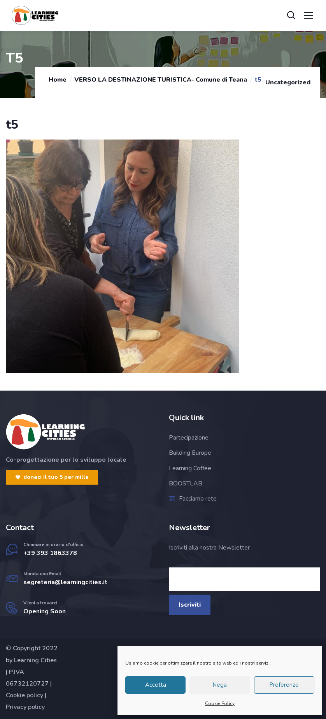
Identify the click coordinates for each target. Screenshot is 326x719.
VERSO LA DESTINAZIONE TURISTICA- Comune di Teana (160, 79)
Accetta (155, 685)
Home (58, 79)
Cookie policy (24, 695)
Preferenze (284, 685)
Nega (219, 685)
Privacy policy (25, 707)
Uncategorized (287, 82)
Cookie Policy (220, 703)
